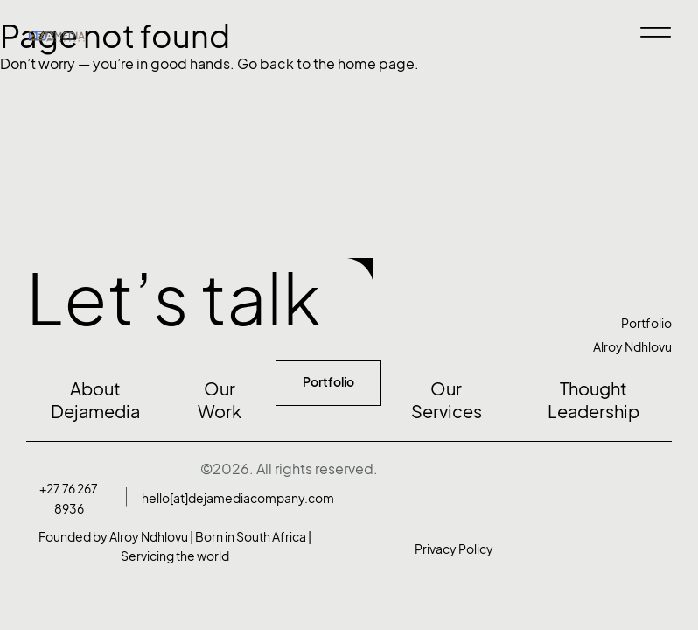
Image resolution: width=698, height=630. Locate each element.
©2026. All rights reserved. (289, 469)
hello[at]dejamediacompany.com (238, 498)
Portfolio (646, 323)
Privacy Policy (454, 549)
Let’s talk (173, 299)
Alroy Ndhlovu (632, 347)
